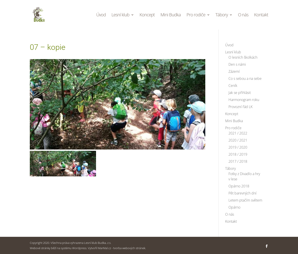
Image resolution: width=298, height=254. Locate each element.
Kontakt (261, 15)
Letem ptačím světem (245, 200)
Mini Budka (170, 15)
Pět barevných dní (242, 193)
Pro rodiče (196, 15)
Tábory (221, 15)
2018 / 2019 (237, 154)
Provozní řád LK (240, 106)
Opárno (234, 207)
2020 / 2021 (237, 140)
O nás (243, 15)
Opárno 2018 (238, 186)
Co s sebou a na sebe (245, 78)
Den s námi (237, 64)
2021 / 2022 (237, 133)
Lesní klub (120, 15)
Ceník (232, 85)
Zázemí (234, 71)
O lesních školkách (242, 57)
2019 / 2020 (237, 147)
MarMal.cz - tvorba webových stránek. (122, 248)
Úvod (101, 15)
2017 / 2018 (237, 161)
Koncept (147, 15)
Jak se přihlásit (239, 92)
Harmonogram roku (243, 99)
